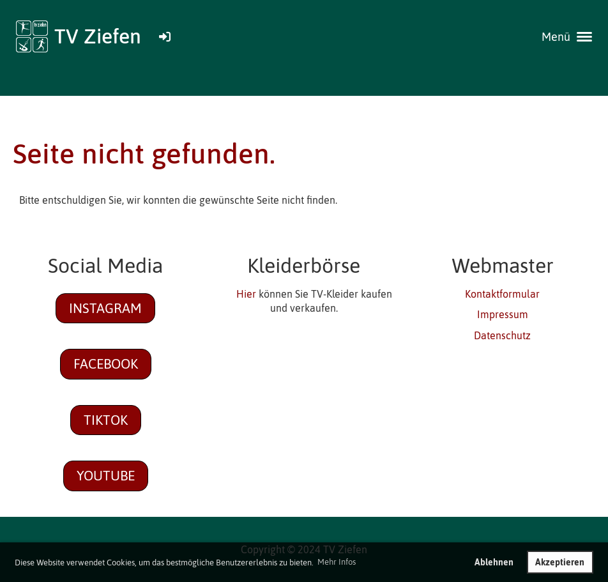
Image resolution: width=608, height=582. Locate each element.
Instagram (105, 308)
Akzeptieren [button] (559, 562)
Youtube (106, 475)
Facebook (105, 363)
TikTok (106, 419)
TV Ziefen (97, 36)
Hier (246, 294)
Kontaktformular (502, 294)
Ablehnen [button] (494, 562)
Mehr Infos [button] (336, 562)
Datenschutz (502, 335)
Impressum (502, 314)
